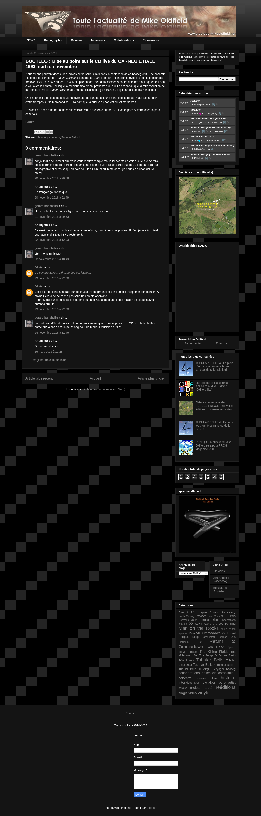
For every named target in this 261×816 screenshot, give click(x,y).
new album (209, 682)
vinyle (203, 692)
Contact (130, 713)
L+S (215, 624)
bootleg (43, 137)
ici (144, 74)
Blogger (151, 807)
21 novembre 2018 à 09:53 (52, 216)
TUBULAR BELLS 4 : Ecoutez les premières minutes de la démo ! (215, 426)
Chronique (199, 612)
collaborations (189, 673)
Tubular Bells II (70, 137)
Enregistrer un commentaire (48, 360)
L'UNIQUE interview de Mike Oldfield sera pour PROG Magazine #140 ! (214, 445)
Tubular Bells (209, 659)
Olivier (39, 267)
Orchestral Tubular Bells (219, 637)
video (193, 693)
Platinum (184, 642)
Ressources (151, 40)
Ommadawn (211, 633)
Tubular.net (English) (220, 589)
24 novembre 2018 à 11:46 (52, 332)
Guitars (231, 616)
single (183, 693)
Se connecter (193, 343)
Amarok (183, 612)
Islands (183, 623)
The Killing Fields (214, 652)
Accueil (95, 378)
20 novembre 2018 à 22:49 (52, 197)
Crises (214, 612)
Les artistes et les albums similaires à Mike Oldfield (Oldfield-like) (212, 386)
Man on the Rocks (199, 628)
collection (209, 673)
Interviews (98, 40)
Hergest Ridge (209, 619)
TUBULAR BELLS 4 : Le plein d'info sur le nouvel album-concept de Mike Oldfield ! (214, 366)
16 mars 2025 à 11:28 (48, 351)
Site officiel (219, 571)
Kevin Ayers (203, 623)
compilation (227, 673)
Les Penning (227, 623)
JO (191, 623)
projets (195, 688)
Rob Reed (215, 647)
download (202, 678)
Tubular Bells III (190, 669)
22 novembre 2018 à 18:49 (52, 259)
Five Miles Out (216, 616)
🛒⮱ (215, 104)
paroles (183, 688)
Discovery (228, 612)
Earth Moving (186, 616)
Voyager (219, 669)
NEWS (31, 40)
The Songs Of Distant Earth (217, 655)
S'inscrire (221, 343)
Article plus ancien (152, 378)
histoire (228, 677)
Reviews (76, 40)
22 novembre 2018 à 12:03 (52, 239)
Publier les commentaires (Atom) (104, 389)
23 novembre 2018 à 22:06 (52, 278)
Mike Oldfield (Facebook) (221, 579)
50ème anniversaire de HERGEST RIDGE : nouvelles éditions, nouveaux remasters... (215, 406)
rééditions (226, 687)
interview (185, 682)
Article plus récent (39, 378)
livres (196, 682)
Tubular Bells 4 (204, 665)
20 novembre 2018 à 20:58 (52, 178)
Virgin (207, 669)
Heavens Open (188, 619)
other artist (227, 682)
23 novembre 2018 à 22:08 (52, 309)
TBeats (192, 651)
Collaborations (124, 40)
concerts (54, 137)
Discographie (53, 40)
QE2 (199, 642)
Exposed (200, 616)
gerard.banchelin (46, 155)
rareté (207, 688)
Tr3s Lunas (186, 660)
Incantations (229, 619)
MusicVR (194, 633)
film (214, 678)
